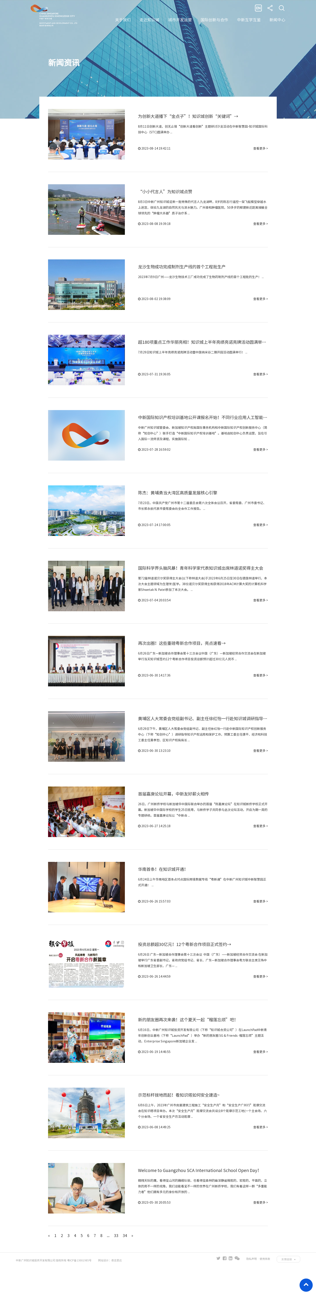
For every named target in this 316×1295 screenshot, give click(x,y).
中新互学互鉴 (249, 20)
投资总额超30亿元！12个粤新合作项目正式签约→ (186, 965)
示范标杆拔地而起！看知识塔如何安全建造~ (181, 1119)
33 (116, 1262)
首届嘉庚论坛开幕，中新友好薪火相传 (175, 811)
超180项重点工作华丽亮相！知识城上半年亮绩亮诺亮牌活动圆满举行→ (207, 348)
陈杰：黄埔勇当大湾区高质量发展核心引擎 (179, 502)
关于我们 (123, 20)
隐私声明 (251, 1285)
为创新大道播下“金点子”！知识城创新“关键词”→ (190, 117)
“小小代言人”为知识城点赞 (166, 194)
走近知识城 (149, 20)
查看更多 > (260, 149)
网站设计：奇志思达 (110, 1287)
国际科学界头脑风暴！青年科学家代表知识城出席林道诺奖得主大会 (204, 579)
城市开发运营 (180, 20)
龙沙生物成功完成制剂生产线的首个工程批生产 (184, 271)
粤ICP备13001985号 (79, 1287)
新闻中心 (277, 20)
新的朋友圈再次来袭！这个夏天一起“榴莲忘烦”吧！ (190, 1042)
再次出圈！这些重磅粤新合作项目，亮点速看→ (184, 657)
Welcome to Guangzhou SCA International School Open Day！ (202, 1196)
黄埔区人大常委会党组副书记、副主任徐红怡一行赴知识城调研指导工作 (208, 734)
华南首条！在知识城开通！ (164, 888)
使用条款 (265, 1285)
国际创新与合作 (214, 20)
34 (125, 1262)
